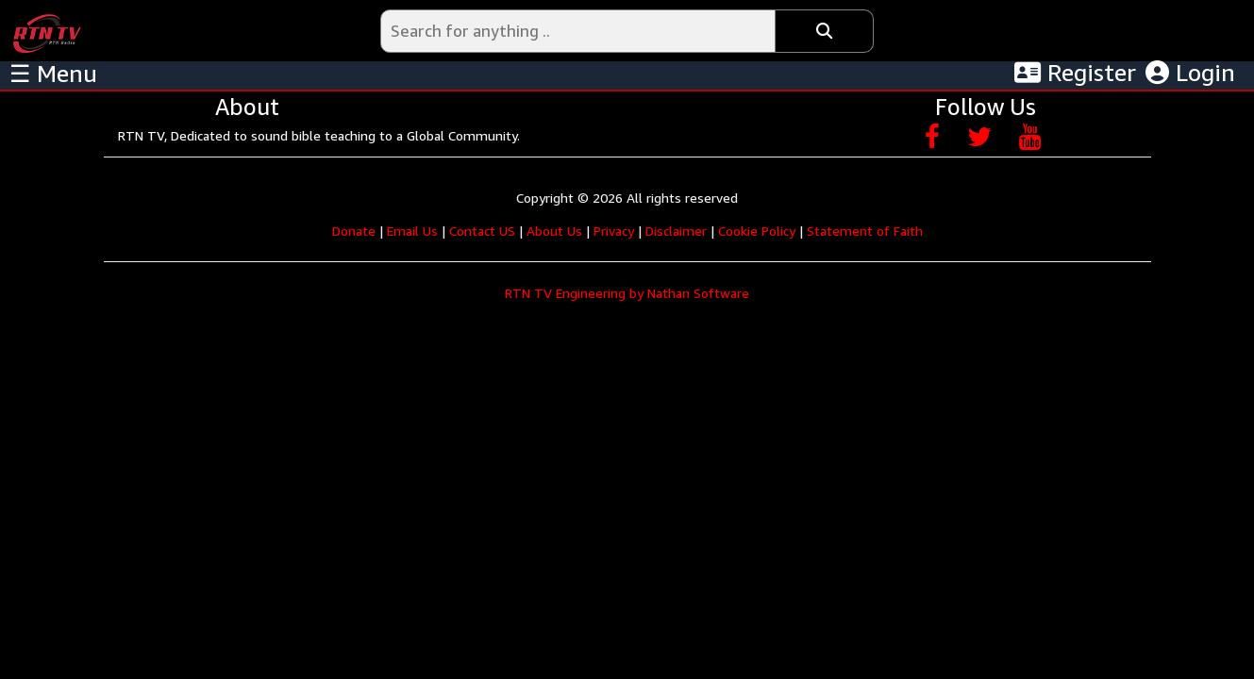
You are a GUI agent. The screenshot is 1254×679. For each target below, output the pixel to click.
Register (1075, 72)
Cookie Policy (756, 231)
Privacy (614, 231)
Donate (354, 231)
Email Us (412, 231)
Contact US (482, 231)
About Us (554, 231)
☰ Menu (53, 73)
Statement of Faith (865, 231)
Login (1190, 72)
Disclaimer (676, 231)
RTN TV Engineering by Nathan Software (627, 293)
